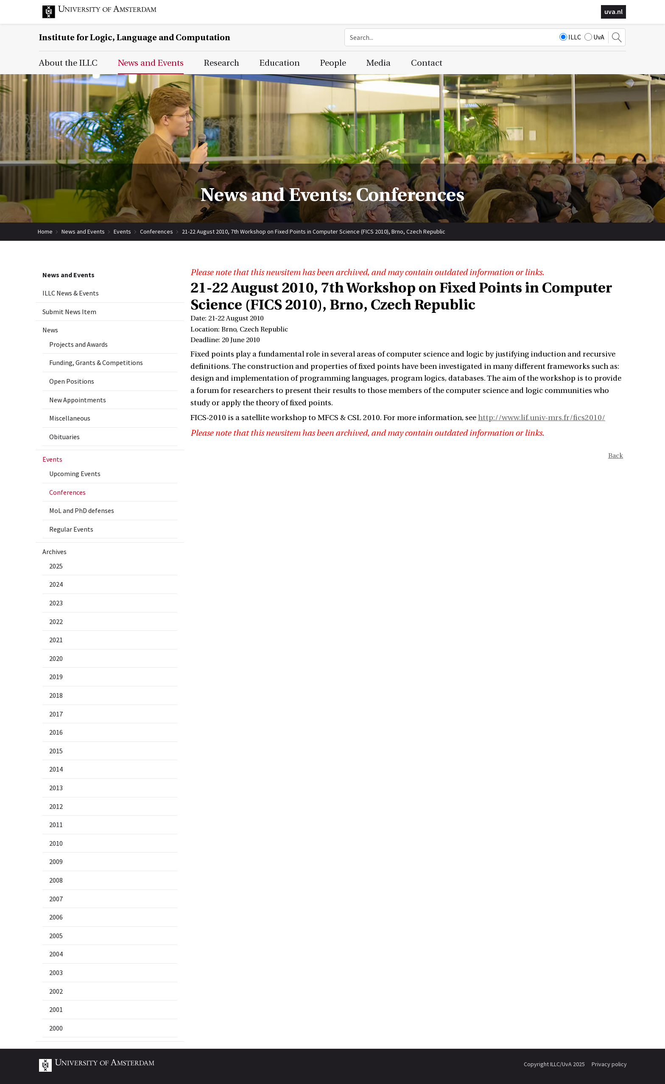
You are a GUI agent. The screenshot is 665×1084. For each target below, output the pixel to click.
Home (45, 231)
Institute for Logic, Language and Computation (134, 37)
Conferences (156, 231)
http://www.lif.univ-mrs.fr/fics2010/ (541, 417)
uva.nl (613, 11)
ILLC (570, 37)
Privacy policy (609, 1064)
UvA (594, 37)
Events (122, 231)
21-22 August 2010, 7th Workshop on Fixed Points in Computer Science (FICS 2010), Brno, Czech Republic (313, 231)
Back (615, 456)
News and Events (83, 231)
